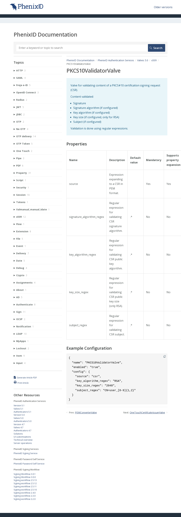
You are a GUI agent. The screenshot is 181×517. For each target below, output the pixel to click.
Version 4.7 (19, 424)
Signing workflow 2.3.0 (24, 495)
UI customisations (22, 436)
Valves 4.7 (18, 427)
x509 (154, 60)
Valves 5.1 (18, 408)
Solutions (18, 433)
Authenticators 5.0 (22, 421)
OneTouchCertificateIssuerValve (147, 412)
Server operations (23, 443)
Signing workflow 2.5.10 (25, 489)
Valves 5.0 (142, 60)
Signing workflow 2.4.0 (24, 492)
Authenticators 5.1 (22, 411)
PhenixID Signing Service (25, 453)
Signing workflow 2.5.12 (25, 483)
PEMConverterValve (86, 412)
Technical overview (23, 439)
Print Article (23, 382)
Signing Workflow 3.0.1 (25, 474)
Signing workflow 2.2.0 (24, 499)
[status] (116, 107)
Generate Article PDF (27, 377)
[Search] (90, 48)
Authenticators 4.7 (22, 430)
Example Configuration (89, 348)
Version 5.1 (19, 405)
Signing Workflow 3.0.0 (25, 477)
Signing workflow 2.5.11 (25, 486)
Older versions (163, 7)
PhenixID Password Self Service (29, 463)
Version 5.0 (19, 414)
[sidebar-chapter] (38, 70)
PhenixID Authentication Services (116, 60)
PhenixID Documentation (80, 60)
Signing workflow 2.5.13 (25, 480)
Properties (76, 143)
